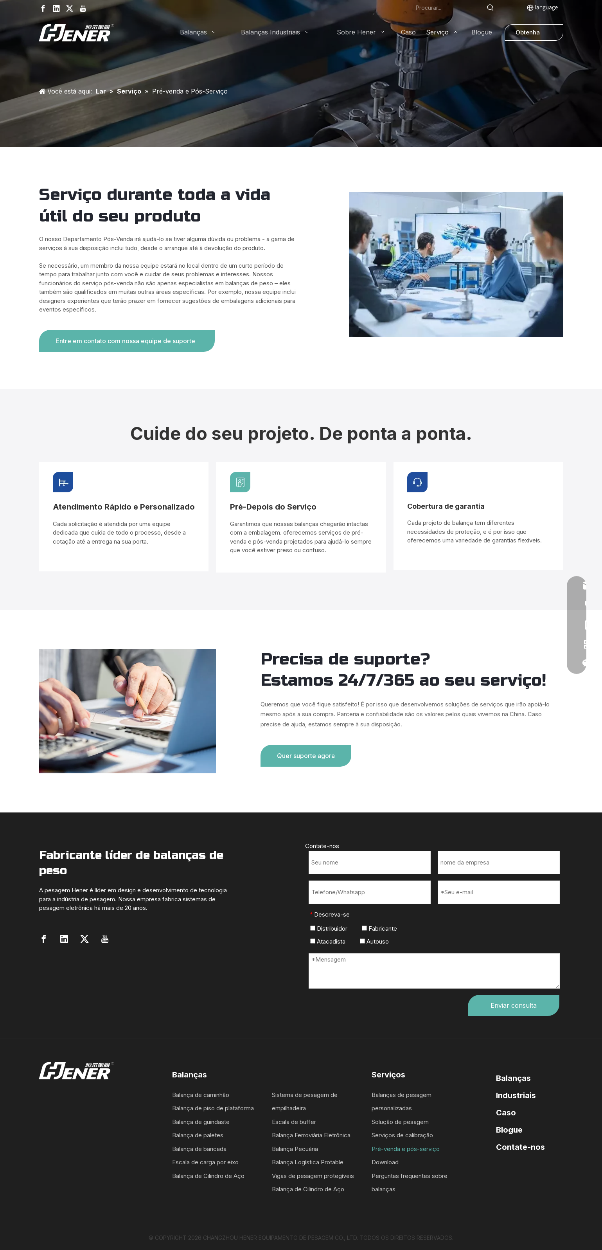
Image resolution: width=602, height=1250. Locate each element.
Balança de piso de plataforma (213, 1108)
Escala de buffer (294, 1122)
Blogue (509, 1130)
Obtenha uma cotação (528, 35)
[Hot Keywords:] (490, 8)
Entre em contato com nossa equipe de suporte (127, 341)
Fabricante (379, 928)
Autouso (374, 941)
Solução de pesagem (400, 1122)
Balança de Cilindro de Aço (208, 1176)
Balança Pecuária (295, 1149)
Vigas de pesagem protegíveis (313, 1176)
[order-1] (456, 264)
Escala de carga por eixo (205, 1162)
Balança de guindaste (201, 1122)
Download (385, 1162)
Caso (506, 1112)
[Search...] (450, 8)
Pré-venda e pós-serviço (406, 1149)
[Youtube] (83, 8)
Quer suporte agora (306, 756)
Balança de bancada (199, 1149)
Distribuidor (328, 928)
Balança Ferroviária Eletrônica (311, 1135)
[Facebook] (43, 8)
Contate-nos (520, 1147)
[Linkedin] (56, 8)
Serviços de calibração (402, 1135)
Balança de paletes (197, 1135)
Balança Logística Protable (307, 1162)
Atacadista (327, 941)
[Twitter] (70, 8)
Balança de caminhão (200, 1095)
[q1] (127, 711)
